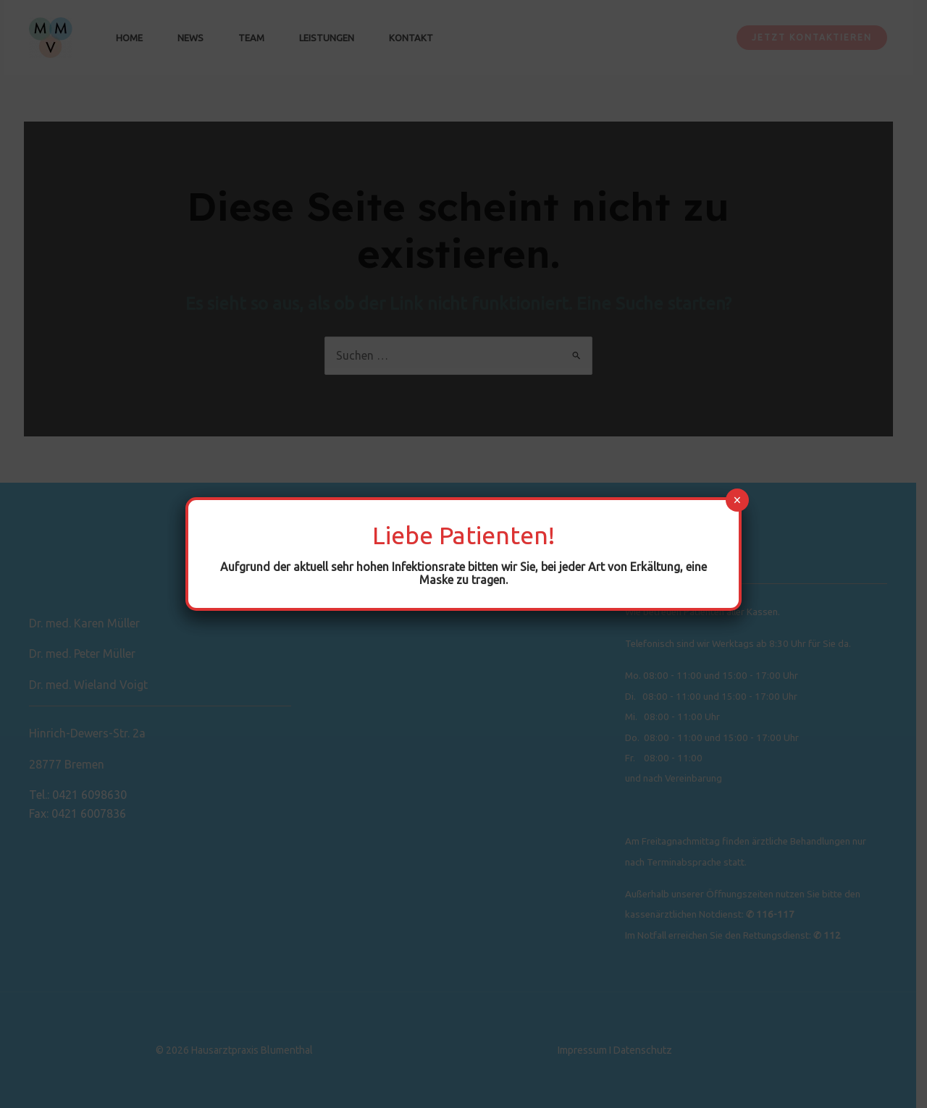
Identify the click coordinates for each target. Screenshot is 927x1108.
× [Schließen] (737, 500)
